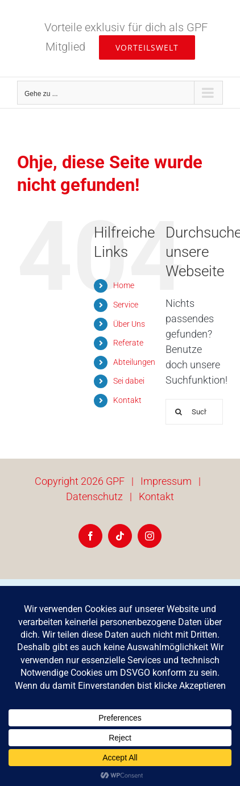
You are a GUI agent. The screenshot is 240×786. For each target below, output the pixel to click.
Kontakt (127, 400)
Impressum (166, 481)
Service (125, 304)
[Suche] (178, 412)
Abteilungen (134, 362)
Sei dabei (128, 380)
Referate (128, 342)
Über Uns (129, 323)
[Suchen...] (194, 412)
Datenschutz (94, 496)
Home (123, 285)
